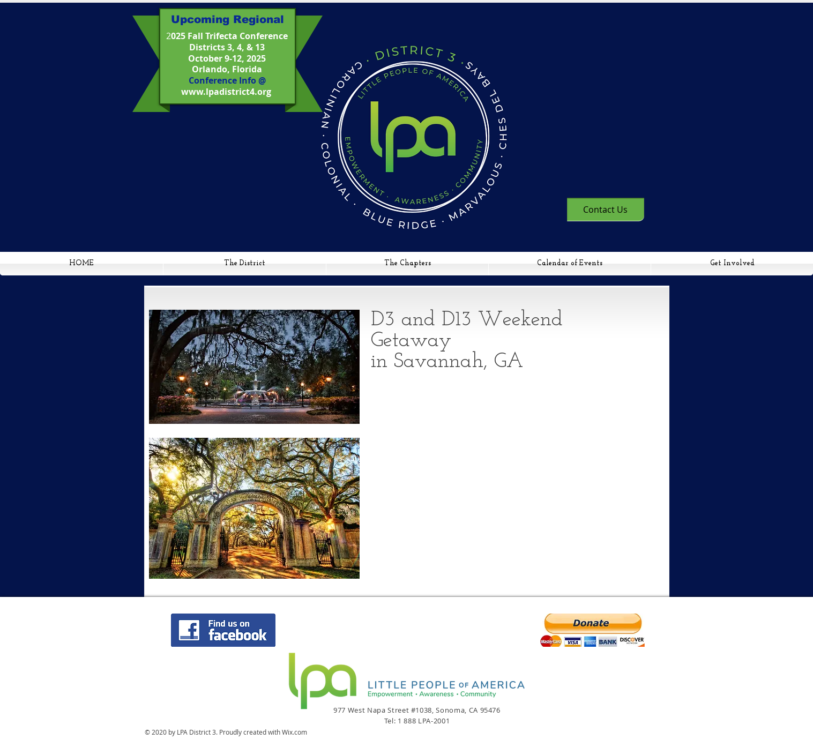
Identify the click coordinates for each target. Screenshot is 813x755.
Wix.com (294, 732)
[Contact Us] (605, 209)
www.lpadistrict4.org (226, 92)
